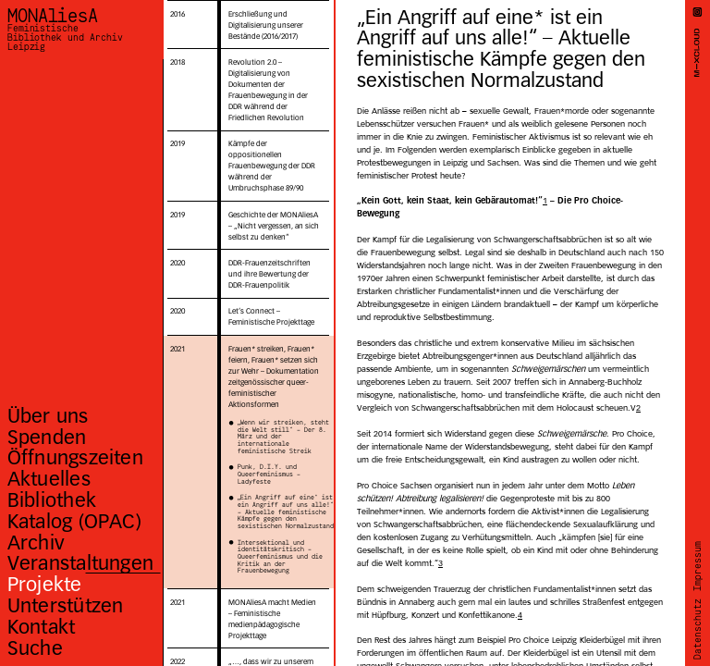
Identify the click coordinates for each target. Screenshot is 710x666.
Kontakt (41, 626)
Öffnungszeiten (75, 457)
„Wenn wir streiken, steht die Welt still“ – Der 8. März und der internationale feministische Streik (283, 437)
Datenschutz (698, 628)
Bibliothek (51, 500)
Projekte (44, 584)
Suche (35, 648)
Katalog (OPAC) (74, 521)
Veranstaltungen (80, 562)
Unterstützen (65, 605)
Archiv (36, 542)
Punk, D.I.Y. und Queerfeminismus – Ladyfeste (269, 475)
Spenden (47, 437)
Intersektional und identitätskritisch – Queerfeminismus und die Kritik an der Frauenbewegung (280, 557)
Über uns (48, 415)
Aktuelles (49, 478)
